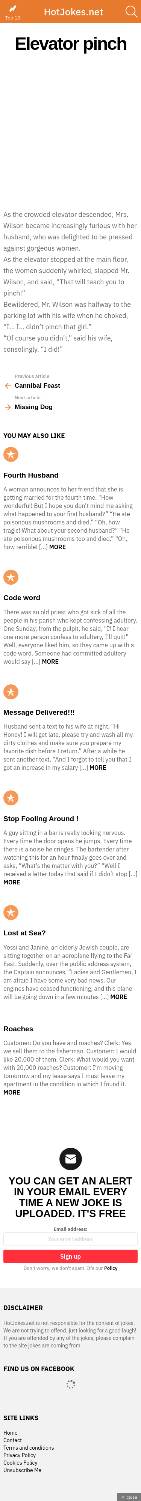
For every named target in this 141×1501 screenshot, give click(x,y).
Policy (111, 1268)
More (57, 547)
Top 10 (12, 13)
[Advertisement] (70, 131)
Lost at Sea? (24, 933)
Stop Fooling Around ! (41, 819)
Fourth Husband (31, 475)
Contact (12, 1440)
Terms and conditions (28, 1448)
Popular (10, 454)
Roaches (18, 1029)
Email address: (70, 1236)
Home (10, 1433)
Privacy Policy (19, 1455)
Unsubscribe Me (22, 1470)
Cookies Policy (20, 1463)
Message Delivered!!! (39, 712)
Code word (21, 598)
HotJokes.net (73, 12)
